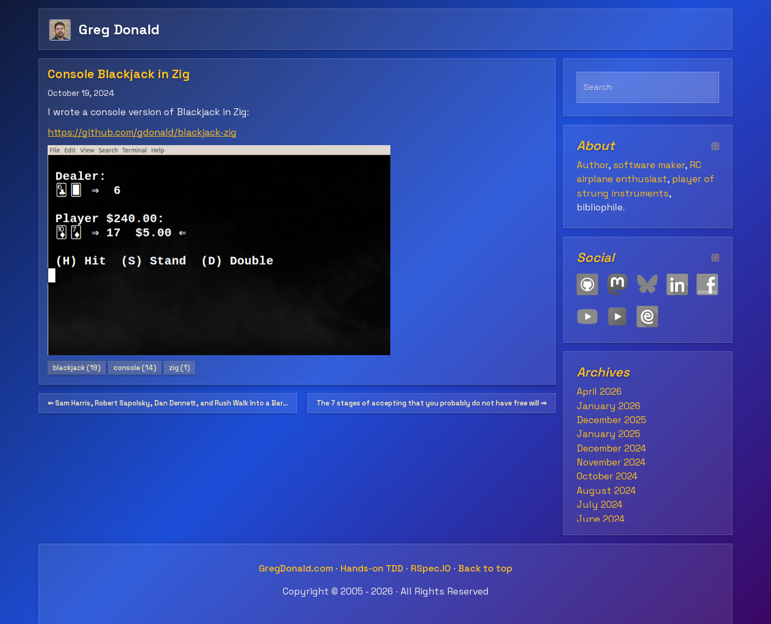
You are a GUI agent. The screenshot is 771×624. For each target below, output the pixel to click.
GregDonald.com (296, 568)
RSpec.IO (431, 568)
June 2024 (601, 519)
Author (592, 165)
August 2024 (606, 491)
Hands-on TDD (372, 568)
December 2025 (611, 420)
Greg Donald (119, 29)
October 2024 (607, 476)
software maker (649, 165)
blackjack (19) (77, 367)
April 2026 (599, 391)
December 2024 (611, 448)
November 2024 (611, 462)
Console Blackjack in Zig (119, 74)
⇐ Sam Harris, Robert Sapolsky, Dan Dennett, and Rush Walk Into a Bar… (168, 403)
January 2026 (608, 406)
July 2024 (600, 504)
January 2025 (608, 434)
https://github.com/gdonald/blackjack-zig (142, 132)
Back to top (485, 568)
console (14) (135, 367)
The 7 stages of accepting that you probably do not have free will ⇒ (431, 403)
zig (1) (179, 367)
